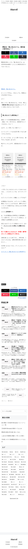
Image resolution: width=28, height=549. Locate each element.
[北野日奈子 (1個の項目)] (14, 484)
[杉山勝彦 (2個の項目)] (14, 469)
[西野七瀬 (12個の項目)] (23, 452)
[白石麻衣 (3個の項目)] (14, 467)
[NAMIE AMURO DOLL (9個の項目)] (7, 457)
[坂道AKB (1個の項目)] (5, 479)
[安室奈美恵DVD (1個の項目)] (6, 484)
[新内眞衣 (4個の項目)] (4, 464)
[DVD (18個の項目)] (17, 452)
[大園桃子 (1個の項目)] (11, 492)
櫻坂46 (4, 284)
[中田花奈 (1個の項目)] (11, 487)
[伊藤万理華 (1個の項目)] (13, 477)
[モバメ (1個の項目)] (14, 482)
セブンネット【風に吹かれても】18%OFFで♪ (13, 251)
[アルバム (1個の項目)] (5, 490)
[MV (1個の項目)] (17, 492)
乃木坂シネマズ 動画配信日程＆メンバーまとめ (13, 440)
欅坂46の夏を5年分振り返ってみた (10, 432)
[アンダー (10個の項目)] (13, 454)
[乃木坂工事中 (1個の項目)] (22, 477)
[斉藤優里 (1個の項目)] (12, 474)
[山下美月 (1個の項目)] (23, 487)
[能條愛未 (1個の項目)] (13, 479)
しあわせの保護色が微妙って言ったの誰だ (12, 435)
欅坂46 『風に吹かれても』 (8, 89)
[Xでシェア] (5, 53)
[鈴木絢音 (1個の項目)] (18, 474)
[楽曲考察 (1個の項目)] (23, 472)
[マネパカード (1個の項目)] (22, 484)
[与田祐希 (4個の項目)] (4, 462)
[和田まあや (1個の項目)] (22, 494)
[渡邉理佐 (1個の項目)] (4, 492)
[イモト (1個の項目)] (24, 474)
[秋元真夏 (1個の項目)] (23, 490)
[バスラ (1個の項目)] (23, 482)
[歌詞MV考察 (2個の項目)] (5, 472)
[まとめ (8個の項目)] (17, 457)
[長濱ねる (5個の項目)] (23, 459)
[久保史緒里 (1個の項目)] (14, 490)
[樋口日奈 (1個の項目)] (4, 487)
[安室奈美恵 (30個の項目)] (5, 452)
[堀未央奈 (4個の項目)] (17, 462)
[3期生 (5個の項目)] (24, 457)
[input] (14, 411)
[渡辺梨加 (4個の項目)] (11, 462)
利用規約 (20, 544)
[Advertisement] (14, 25)
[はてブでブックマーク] (22, 53)
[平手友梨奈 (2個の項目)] (5, 469)
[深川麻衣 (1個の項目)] (5, 494)
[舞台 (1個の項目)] (17, 487)
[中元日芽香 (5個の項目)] (14, 459)
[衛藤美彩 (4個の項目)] (11, 464)
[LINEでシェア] (14, 56)
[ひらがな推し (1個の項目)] (22, 479)
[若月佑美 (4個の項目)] (24, 462)
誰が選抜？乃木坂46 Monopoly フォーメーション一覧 (13, 424)
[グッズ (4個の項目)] (17, 464)
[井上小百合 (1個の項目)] (23, 492)
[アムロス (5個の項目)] (5, 459)
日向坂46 (7, 544)
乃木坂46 (7, 542)
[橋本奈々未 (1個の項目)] (4, 474)
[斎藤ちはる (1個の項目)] (5, 477)
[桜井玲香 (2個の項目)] (23, 469)
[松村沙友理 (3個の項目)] (5, 467)
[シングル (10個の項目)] (22, 454)
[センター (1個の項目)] (13, 494)
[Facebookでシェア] (14, 53)
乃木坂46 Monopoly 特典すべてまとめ (11, 428)
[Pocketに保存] (5, 56)
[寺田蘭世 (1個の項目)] (5, 482)
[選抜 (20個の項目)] (11, 452)
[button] (22, 56)
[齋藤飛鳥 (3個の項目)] (23, 464)
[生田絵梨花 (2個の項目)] (14, 472)
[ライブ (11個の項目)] (5, 454)
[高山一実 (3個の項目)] (23, 467)
